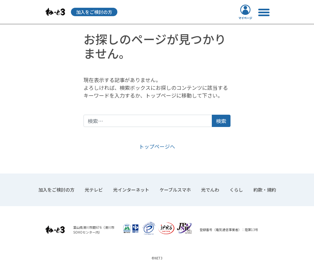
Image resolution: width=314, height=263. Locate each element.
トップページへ (157, 146)
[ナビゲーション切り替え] (263, 12)
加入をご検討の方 (94, 12)
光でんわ (210, 189)
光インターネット (131, 189)
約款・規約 (264, 189)
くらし (236, 189)
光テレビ (94, 189)
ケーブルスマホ (175, 189)
